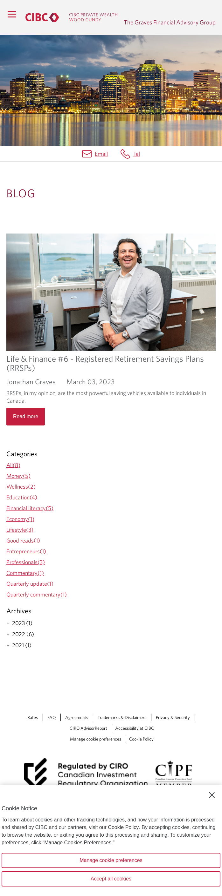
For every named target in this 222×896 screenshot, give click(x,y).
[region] (111, 840)
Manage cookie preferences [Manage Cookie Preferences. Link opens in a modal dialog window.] (95, 738)
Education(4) (21, 497)
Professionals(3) (25, 562)
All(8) (13, 465)
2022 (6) (23, 634)
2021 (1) (21, 645)
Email (101, 153)
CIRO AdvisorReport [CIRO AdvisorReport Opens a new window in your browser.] (88, 728)
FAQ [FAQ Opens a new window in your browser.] (51, 717)
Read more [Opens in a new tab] (25, 416)
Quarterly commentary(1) (36, 594)
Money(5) (18, 475)
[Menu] (12, 14)
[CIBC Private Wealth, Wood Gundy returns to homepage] (71, 17)
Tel (136, 153)
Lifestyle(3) (19, 529)
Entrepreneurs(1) (26, 551)
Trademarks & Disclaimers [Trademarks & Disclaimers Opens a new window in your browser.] (122, 717)
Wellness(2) (21, 486)
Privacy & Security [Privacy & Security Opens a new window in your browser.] (173, 717)
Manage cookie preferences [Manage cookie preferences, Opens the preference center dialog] (111, 860)
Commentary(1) (25, 573)
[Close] (212, 795)
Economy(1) (20, 519)
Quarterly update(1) (29, 583)
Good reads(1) (23, 540)
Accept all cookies (111, 878)
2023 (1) (22, 623)
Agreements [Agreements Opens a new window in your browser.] (76, 717)
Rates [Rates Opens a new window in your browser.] (32, 717)
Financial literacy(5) (29, 508)
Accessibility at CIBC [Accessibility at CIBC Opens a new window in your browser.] (134, 728)
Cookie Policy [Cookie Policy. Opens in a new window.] (123, 827)
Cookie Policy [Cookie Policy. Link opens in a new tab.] (141, 738)
